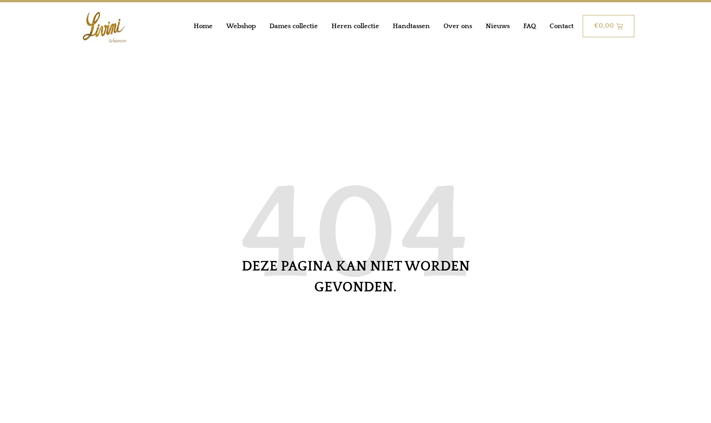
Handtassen (411, 26)
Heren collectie (355, 26)
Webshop (241, 26)
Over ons (457, 26)
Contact (562, 26)
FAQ (529, 26)
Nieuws (498, 26)
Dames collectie (293, 26)
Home (203, 26)
